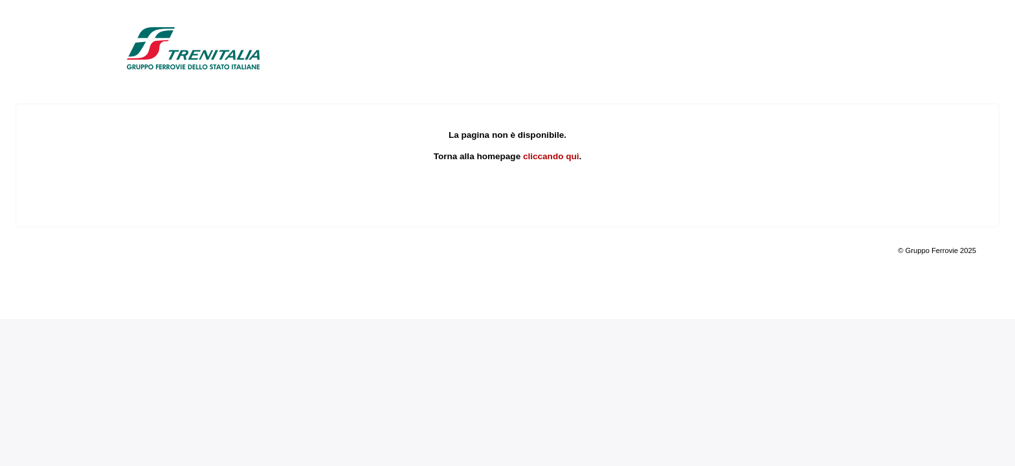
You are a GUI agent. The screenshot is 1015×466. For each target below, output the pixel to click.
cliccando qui (551, 156)
